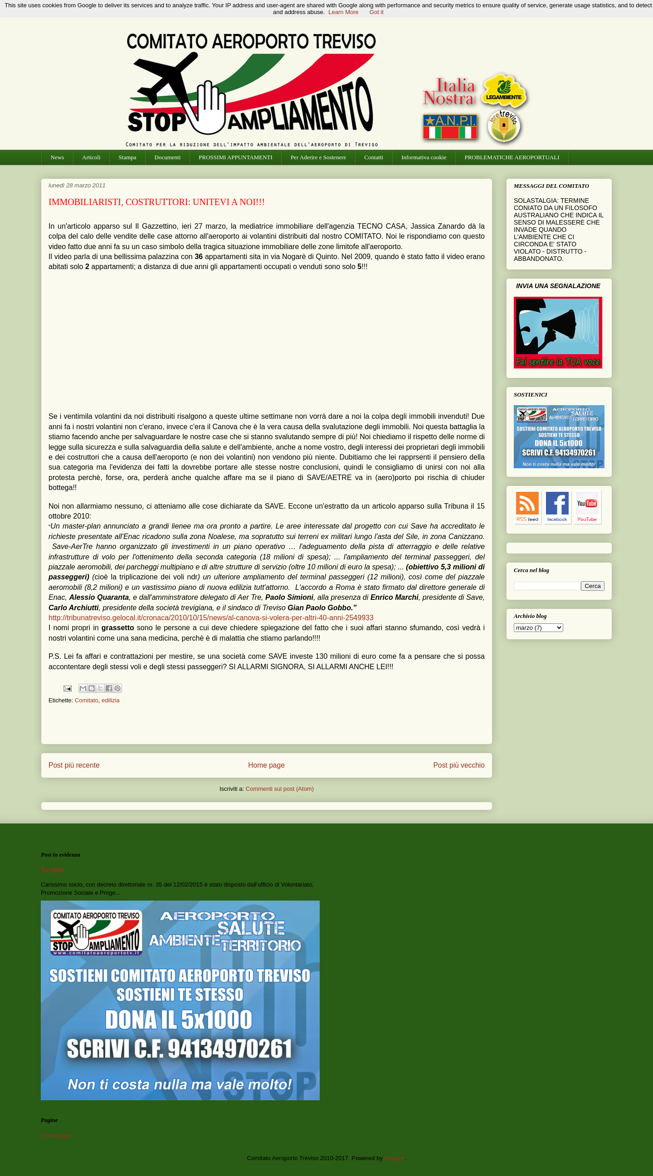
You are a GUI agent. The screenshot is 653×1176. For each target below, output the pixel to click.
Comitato (86, 700)
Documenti (168, 157)
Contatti (373, 157)
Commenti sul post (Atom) (280, 788)
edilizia (111, 700)
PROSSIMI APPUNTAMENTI (236, 157)
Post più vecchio (459, 765)
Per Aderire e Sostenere (318, 157)
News (57, 157)
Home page (266, 765)
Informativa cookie (423, 157)
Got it (377, 12)
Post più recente (74, 765)
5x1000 (52, 870)
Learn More (343, 12)
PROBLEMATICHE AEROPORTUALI (511, 157)
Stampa (127, 157)
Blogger (394, 1158)
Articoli (91, 157)
